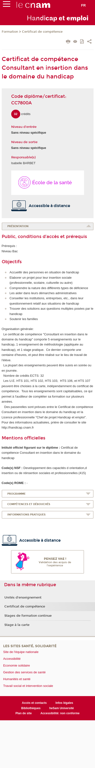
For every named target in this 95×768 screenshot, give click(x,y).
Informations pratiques (26, 514)
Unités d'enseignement (22, 597)
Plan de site (23, 713)
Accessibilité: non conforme (60, 713)
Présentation (17, 226)
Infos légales (64, 703)
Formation (10, 32)
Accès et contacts (34, 703)
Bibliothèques (30, 708)
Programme (16, 493)
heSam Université (61, 708)
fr (83, 5)
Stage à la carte (16, 625)
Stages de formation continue (28, 616)
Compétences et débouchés (28, 504)
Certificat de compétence (42, 32)
